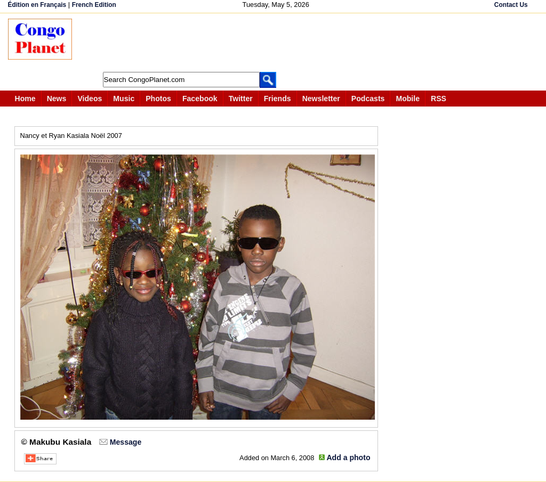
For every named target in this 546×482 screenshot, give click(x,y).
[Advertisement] (277, 43)
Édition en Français (37, 5)
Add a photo (348, 457)
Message (125, 442)
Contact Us (511, 5)
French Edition (94, 5)
